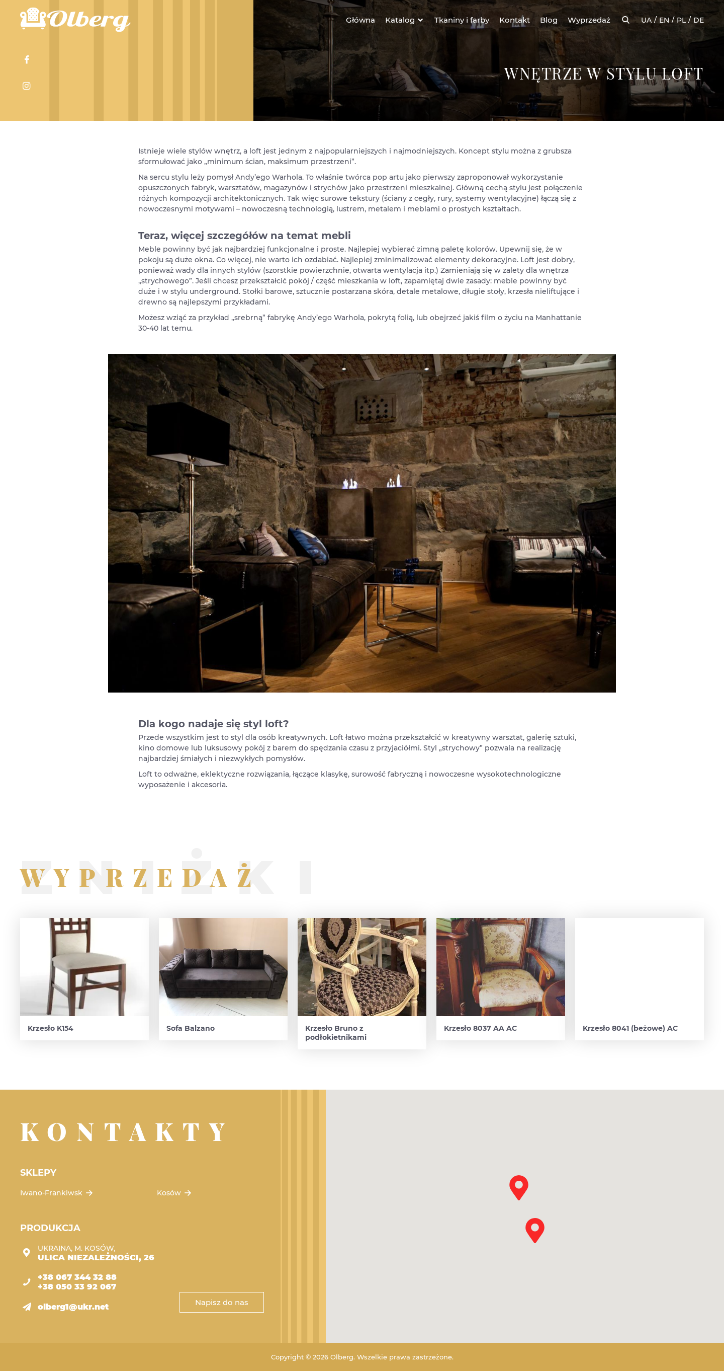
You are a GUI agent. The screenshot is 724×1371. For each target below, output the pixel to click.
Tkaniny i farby (461, 20)
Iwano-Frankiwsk (57, 1192)
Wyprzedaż (589, 20)
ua (646, 20)
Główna (360, 20)
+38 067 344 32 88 (77, 1277)
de (698, 20)
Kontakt (514, 20)
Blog (549, 20)
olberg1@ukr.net (73, 1307)
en (664, 20)
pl (681, 20)
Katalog (400, 20)
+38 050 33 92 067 (77, 1286)
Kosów (175, 1192)
